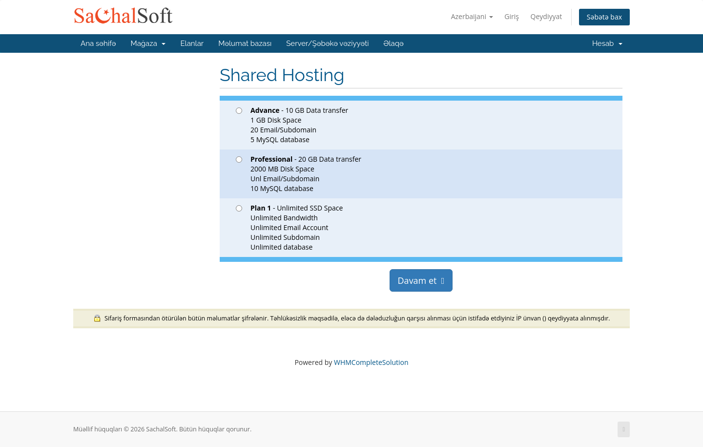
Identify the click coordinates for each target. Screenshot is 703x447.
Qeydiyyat (546, 16)
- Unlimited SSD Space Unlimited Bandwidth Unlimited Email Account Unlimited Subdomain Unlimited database (289, 227)
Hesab (607, 43)
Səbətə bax (604, 16)
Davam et (421, 280)
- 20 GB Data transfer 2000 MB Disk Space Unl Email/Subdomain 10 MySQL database (298, 173)
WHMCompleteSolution (371, 362)
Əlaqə (393, 43)
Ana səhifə (98, 43)
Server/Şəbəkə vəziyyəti (327, 43)
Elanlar (192, 43)
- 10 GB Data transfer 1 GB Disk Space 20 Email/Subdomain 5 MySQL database (292, 125)
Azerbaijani (472, 16)
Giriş (511, 16)
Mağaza (148, 43)
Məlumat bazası (244, 43)
